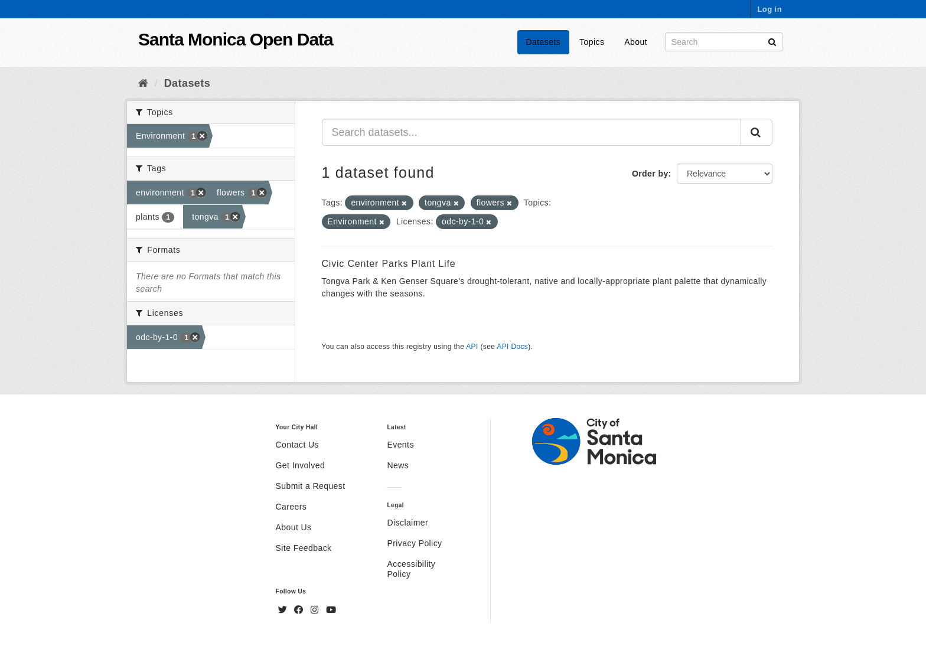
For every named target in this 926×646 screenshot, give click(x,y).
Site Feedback (304, 548)
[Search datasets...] (532, 132)
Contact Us (297, 444)
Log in (769, 9)
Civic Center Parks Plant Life (389, 264)
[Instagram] (316, 610)
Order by (650, 173)
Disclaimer (407, 522)
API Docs (512, 346)
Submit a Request (310, 486)
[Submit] (772, 41)
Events (400, 444)
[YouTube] (331, 610)
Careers (291, 506)
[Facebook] (300, 610)
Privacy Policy (414, 543)
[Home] (143, 83)
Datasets (543, 42)
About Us (294, 527)
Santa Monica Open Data (235, 39)
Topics (591, 42)
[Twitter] (284, 610)
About (635, 42)
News (398, 465)
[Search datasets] (724, 41)
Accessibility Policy (411, 569)
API (472, 346)
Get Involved (300, 465)
